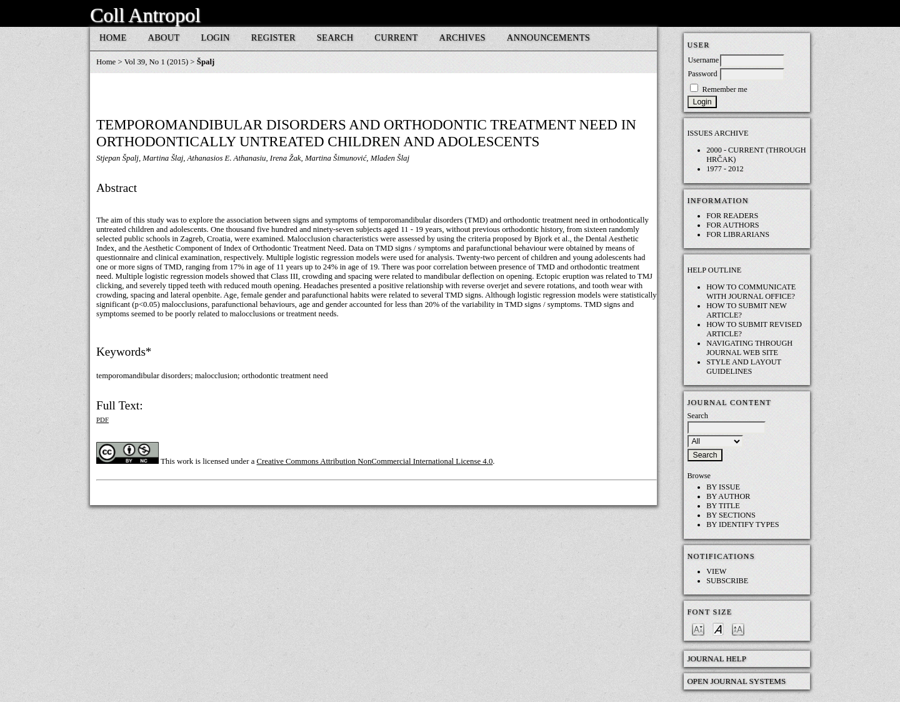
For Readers (732, 215)
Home (113, 38)
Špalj (205, 62)
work (185, 461)
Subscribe (727, 580)
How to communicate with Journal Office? (751, 292)
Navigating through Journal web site (749, 348)
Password (702, 73)
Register (273, 38)
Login (215, 38)
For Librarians (737, 234)
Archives (462, 38)
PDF (102, 419)
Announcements (548, 38)
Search (335, 38)
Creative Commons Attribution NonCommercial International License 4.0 (375, 461)
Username (703, 60)
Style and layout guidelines (743, 367)
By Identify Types (742, 524)
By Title (723, 505)
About (164, 38)
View (716, 571)
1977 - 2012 (725, 168)
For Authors (732, 225)
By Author (728, 496)
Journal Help (716, 658)
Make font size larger (738, 628)
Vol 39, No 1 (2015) (156, 62)
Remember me (724, 89)
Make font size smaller (698, 628)
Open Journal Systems (736, 681)
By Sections (731, 515)
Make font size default (718, 628)
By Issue (723, 487)
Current (396, 38)
